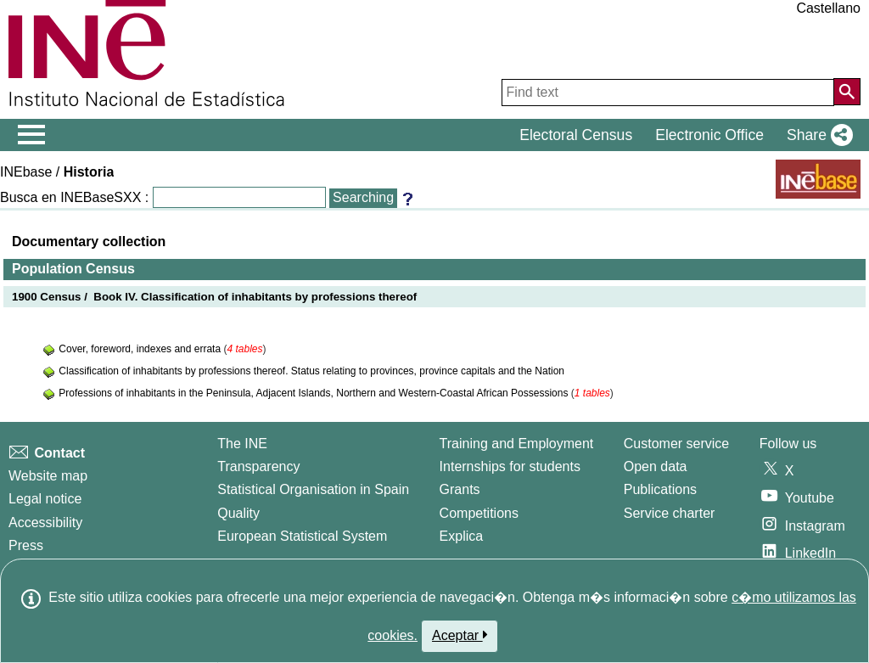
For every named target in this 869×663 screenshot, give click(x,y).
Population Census (73, 268)
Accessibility (45, 522)
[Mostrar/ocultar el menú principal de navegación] (32, 135)
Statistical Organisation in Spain (313, 489)
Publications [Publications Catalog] (660, 489)
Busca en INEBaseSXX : (74, 197)
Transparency (258, 466)
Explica (462, 536)
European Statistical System (302, 536)
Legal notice (44, 499)
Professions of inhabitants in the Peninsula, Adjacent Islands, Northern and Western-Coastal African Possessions (314, 393)
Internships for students (510, 466)
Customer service (676, 443)
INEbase (26, 172)
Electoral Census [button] (575, 134)
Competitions (479, 513)
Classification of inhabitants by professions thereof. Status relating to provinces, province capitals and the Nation (311, 371)
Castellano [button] (828, 8)
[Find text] (668, 92)
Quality (238, 513)
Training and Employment (517, 443)
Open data (655, 466)
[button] (816, 135)
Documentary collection (88, 241)
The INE (242, 443)
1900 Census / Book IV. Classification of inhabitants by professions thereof (214, 296)
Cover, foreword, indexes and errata (141, 349)
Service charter (669, 513)
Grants (460, 489)
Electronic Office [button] (709, 134)
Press (25, 545)
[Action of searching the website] (847, 91)
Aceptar (459, 635)
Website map (47, 476)
